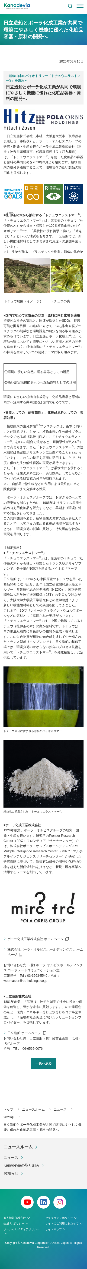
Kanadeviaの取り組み (21, 1165)
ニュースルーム (18, 1147)
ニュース (10, 1158)
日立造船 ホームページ (24, 1033)
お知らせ (10, 1173)
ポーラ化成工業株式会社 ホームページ (35, 939)
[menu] (80, 6)
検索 (70, 6)
